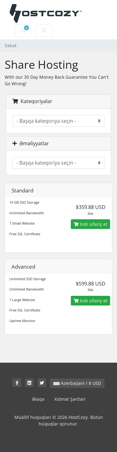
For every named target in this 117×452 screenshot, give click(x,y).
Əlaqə (38, 399)
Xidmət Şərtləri (69, 399)
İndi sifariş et (90, 224)
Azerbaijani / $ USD (77, 383)
